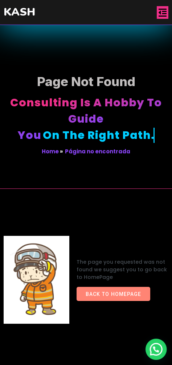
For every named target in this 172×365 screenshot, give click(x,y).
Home (50, 151)
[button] (156, 350)
